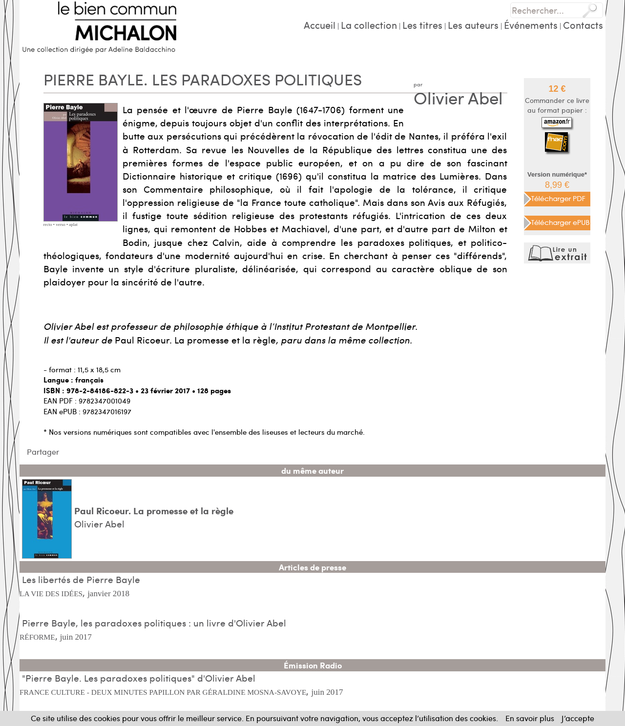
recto (47, 224)
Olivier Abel (458, 97)
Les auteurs (473, 24)
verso (60, 224)
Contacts (583, 24)
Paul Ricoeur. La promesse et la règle (153, 510)
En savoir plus (529, 718)
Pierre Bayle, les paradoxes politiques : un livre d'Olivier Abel (154, 622)
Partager (43, 451)
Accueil (319, 24)
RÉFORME (37, 637)
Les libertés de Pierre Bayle (81, 579)
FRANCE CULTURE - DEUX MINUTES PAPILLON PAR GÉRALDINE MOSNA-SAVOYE (163, 692)
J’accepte (578, 718)
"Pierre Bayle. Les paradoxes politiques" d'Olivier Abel (138, 677)
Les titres (422, 24)
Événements (531, 24)
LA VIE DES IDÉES (51, 593)
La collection (369, 24)
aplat (73, 224)
